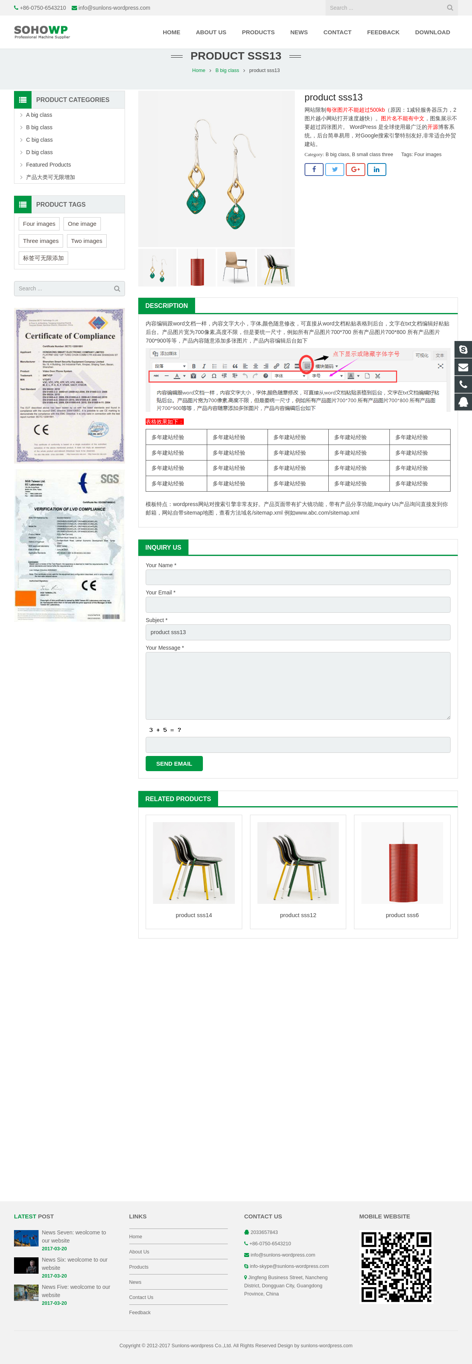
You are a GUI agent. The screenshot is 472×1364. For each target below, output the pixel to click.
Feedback (140, 1312)
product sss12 (298, 923)
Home (199, 83)
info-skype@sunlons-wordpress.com (289, 1266)
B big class (227, 83)
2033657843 (264, 1232)
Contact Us (141, 1297)
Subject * (156, 632)
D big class (39, 165)
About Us (139, 1252)
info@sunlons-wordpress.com (114, 8)
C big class (39, 153)
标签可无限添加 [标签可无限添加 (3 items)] (43, 271)
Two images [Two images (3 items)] (86, 254)
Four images (428, 168)
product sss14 (194, 923)
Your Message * (165, 659)
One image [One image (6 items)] (82, 237)
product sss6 (402, 923)
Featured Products (48, 178)
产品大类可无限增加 (50, 190)
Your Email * (161, 605)
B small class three (372, 168)
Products (139, 1267)
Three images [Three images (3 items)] (41, 254)
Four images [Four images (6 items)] (39, 237)
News (135, 1282)
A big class (39, 128)
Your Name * (161, 578)
